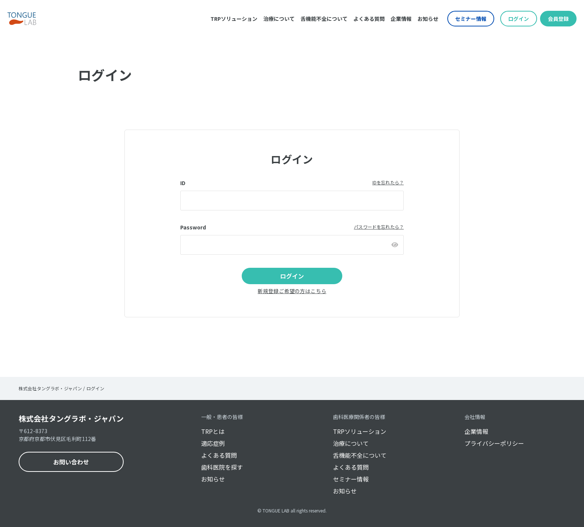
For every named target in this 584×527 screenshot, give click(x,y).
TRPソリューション (233, 18)
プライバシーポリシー (494, 443)
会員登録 (558, 18)
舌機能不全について (324, 18)
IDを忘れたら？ (388, 182)
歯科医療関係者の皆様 (359, 416)
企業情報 (401, 18)
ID (182, 183)
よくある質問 (369, 18)
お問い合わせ (71, 461)
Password (193, 227)
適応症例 (213, 443)
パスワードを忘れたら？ (379, 226)
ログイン (518, 18)
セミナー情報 (470, 18)
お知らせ (428, 18)
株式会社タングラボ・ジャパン (71, 418)
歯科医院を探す (222, 467)
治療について (279, 18)
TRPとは (213, 431)
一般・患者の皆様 (222, 416)
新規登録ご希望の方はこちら (292, 291)
